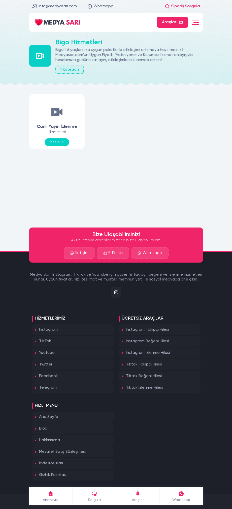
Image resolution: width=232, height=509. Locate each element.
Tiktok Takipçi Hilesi (144, 364)
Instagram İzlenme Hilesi (148, 353)
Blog (43, 429)
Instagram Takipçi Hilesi (147, 330)
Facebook (48, 376)
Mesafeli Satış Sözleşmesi (62, 452)
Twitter (45, 364)
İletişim (79, 253)
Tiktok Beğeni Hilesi (144, 376)
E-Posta (113, 253)
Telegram (48, 388)
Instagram (48, 330)
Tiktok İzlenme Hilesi (144, 388)
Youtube (47, 353)
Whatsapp (100, 6)
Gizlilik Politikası (53, 475)
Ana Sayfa (48, 417)
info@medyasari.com (54, 6)
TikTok (45, 341)
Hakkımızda (49, 440)
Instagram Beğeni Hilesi (147, 341)
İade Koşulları (51, 463)
